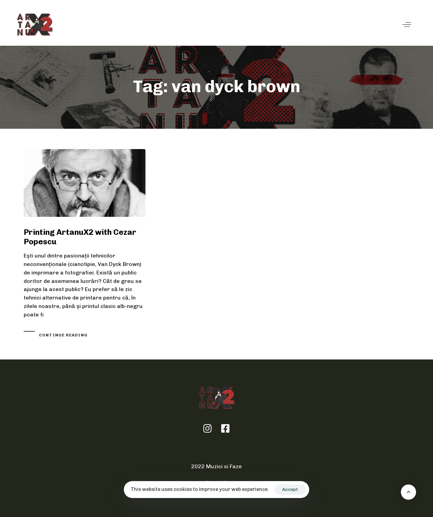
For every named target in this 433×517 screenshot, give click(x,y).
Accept (290, 489)
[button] (406, 24)
